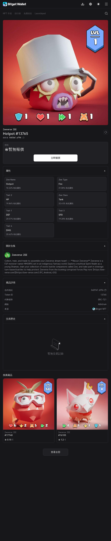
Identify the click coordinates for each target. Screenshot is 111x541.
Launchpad (40, 13)
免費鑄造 (28, 13)
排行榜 (18, 13)
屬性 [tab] (56, 170)
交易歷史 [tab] (56, 318)
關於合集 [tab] (56, 245)
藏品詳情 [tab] (56, 282)
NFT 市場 (7, 13)
